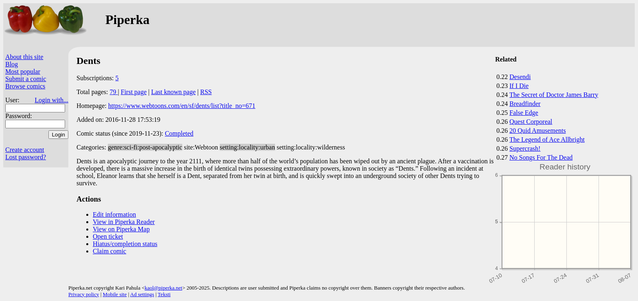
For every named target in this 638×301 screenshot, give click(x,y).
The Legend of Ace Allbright (547, 139)
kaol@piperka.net (163, 288)
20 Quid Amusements (537, 130)
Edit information (114, 214)
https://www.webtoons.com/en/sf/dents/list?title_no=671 (182, 105)
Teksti (164, 294)
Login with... (51, 100)
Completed (179, 133)
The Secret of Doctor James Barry (553, 94)
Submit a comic (25, 78)
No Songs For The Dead (540, 157)
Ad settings (142, 294)
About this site (24, 56)
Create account (24, 149)
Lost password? (25, 157)
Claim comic (109, 251)
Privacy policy (83, 294)
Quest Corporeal (530, 121)
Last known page (173, 91)
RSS (206, 91)
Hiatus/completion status (125, 243)
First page (134, 91)
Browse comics (25, 86)
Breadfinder (524, 103)
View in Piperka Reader (124, 221)
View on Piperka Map (121, 229)
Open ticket (108, 236)
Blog (11, 64)
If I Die (519, 85)
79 (114, 91)
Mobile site (115, 294)
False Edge (523, 112)
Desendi (520, 76)
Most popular (22, 71)
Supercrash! (524, 148)
